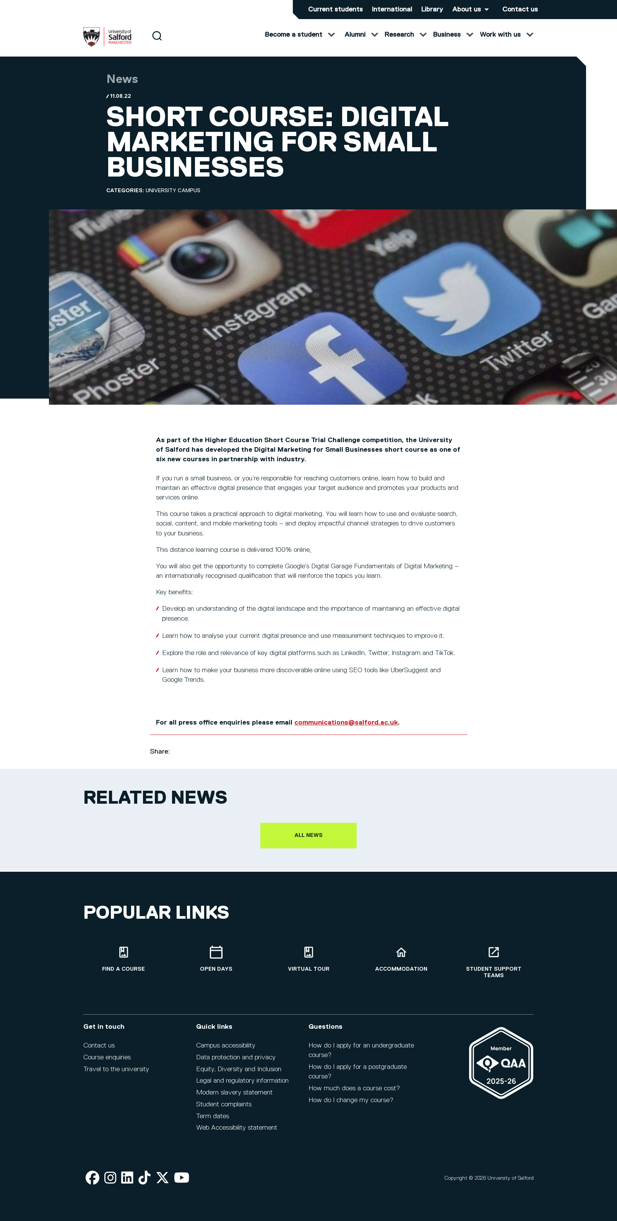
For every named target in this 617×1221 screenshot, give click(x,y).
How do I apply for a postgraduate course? (357, 1077)
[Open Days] (216, 964)
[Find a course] (123, 964)
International (392, 9)
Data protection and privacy (236, 1062)
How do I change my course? (350, 1105)
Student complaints (224, 1109)
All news (308, 842)
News (122, 87)
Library (432, 9)
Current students (335, 9)
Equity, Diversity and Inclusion (238, 1074)
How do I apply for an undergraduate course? (361, 1055)
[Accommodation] (401, 964)
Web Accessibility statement (236, 1133)
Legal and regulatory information (242, 1086)
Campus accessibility (225, 1050)
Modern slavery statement (234, 1098)
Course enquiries (107, 1062)
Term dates (212, 1121)
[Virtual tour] (308, 964)
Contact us (520, 9)
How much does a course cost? (354, 1093)
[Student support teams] (493, 967)
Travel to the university (116, 1074)
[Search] (157, 43)
